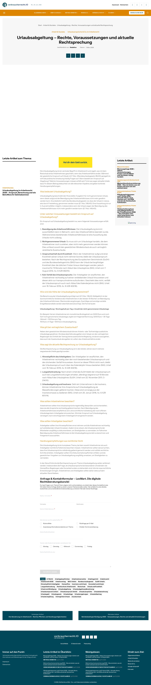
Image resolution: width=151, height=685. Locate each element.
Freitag (89, 546)
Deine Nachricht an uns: (47, 552)
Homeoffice (66, 584)
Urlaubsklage (68, 594)
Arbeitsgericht (93, 579)
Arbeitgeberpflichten (62, 579)
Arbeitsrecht (104, 579)
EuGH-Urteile (100, 581)
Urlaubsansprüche (85, 591)
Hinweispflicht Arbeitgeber (50, 584)
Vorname (43, 504)
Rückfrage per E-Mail (86, 523)
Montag (45, 546)
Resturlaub (81, 586)
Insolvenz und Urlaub (79, 584)
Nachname (80, 504)
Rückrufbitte (47, 523)
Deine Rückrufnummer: (47, 532)
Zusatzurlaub (76, 596)
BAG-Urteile (72, 581)
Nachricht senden (50, 572)
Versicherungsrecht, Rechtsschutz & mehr (128, 180)
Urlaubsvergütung (47, 596)
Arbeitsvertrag (61, 581)
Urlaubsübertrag (96, 594)
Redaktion (73, 47)
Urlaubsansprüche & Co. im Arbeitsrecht (83, 32)
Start (40, 25)
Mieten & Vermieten (123, 167)
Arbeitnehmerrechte (79, 579)
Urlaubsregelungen (81, 594)
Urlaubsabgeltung (64, 589)
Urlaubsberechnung (101, 591)
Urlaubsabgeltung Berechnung (83, 589)
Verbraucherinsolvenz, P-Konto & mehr (126, 192)
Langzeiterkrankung (48, 586)
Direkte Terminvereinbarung (88, 527)
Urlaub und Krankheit (94, 586)
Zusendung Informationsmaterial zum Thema (58, 527)
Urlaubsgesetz (56, 594)
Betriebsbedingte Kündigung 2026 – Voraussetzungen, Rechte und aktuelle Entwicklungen (113, 617)
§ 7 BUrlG (50, 579)
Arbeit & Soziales (49, 25)
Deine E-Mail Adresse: (47, 509)
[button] (147, 13)
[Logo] (15, 5)
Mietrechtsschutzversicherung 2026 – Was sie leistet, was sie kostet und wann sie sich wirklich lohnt (128, 185)
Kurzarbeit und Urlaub (96, 584)
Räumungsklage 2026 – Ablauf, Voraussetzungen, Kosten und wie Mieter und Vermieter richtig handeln (126, 173)
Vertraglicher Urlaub (63, 596)
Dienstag (56, 546)
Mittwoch (67, 546)
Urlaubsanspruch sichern (49, 591)
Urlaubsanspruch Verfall (68, 591)
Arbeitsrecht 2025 (47, 581)
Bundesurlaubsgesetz (85, 581)
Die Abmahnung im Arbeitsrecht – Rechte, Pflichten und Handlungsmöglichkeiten (37, 617)
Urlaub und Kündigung (48, 589)
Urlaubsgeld (45, 594)
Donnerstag (79, 546)
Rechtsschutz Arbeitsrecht (66, 586)
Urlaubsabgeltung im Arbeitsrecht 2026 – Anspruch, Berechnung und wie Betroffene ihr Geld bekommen (19, 192)
